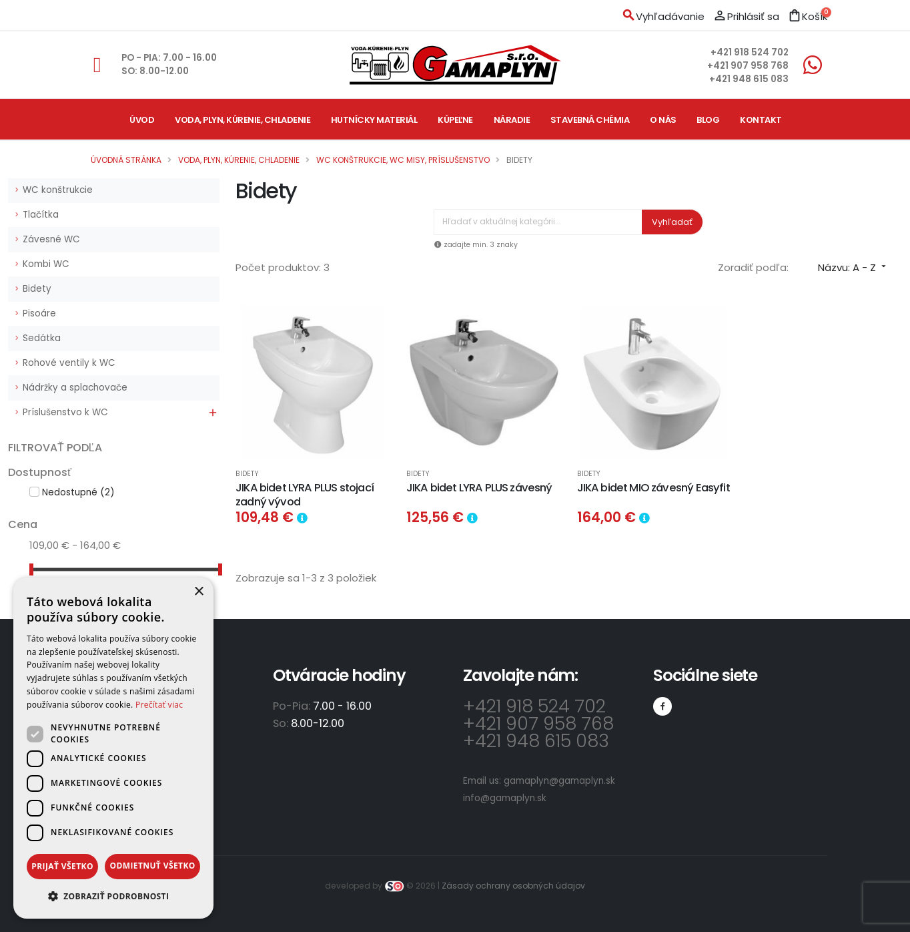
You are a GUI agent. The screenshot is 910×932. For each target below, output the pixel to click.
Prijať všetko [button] (62, 866)
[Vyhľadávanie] (538, 221)
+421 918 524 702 (750, 52)
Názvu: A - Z (853, 267)
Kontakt (761, 119)
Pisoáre (39, 313)
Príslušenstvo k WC (65, 412)
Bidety (37, 288)
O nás (663, 119)
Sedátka (42, 338)
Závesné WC (51, 239)
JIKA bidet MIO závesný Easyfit (653, 487)
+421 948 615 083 (749, 79)
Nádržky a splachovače (75, 387)
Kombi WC (46, 264)
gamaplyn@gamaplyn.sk (559, 780)
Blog (708, 119)
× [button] (198, 592)
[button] (113, 896)
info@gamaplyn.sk (504, 798)
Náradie (512, 119)
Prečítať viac (159, 704)
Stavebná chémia (590, 119)
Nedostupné (78, 492)
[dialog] (113, 748)
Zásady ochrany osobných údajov (513, 885)
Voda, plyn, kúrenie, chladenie (242, 119)
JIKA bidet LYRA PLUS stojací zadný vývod (305, 494)
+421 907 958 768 (748, 65)
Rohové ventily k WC (69, 363)
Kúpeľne (455, 119)
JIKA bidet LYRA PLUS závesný (479, 487)
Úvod (141, 119)
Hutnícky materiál (374, 119)
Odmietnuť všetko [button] (152, 865)
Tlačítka (41, 214)
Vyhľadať (672, 222)
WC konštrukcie (58, 190)
